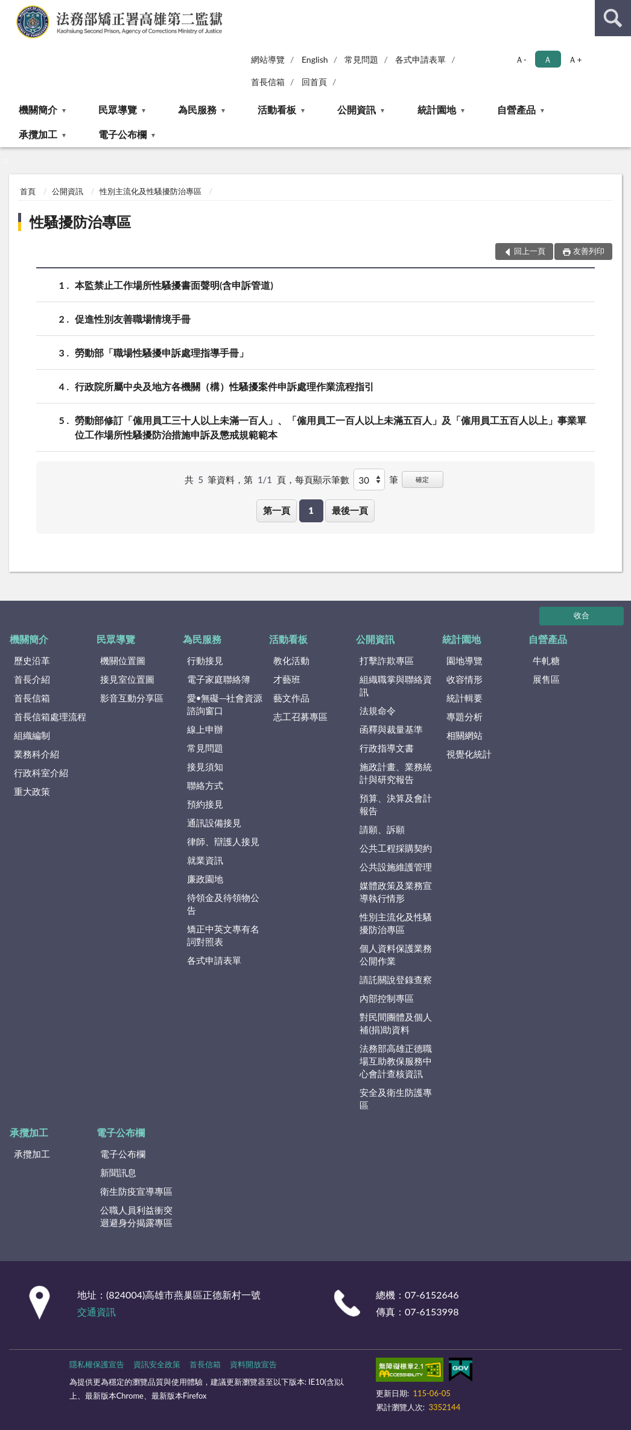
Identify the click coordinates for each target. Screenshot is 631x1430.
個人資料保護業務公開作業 (396, 954)
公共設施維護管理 (396, 866)
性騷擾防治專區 (80, 221)
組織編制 (32, 735)
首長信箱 (268, 82)
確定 (422, 479)
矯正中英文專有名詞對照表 (223, 935)
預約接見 (205, 804)
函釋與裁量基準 (391, 729)
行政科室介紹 (41, 772)
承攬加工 (38, 134)
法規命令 (378, 710)
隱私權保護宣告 (96, 1364)
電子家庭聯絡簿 (218, 679)
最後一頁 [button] (350, 510)
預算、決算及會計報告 (396, 804)
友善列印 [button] (588, 251)
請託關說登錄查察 (396, 979)
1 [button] (311, 510)
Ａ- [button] (521, 59)
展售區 (546, 679)
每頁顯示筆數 (322, 479)
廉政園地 (205, 878)
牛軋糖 (546, 660)
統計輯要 (464, 697)
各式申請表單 (420, 59)
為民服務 (197, 109)
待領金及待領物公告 (223, 904)
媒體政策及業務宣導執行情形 (396, 891)
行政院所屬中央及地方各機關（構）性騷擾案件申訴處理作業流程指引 (224, 386)
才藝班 (286, 679)
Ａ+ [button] (575, 59)
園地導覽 (464, 660)
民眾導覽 (117, 109)
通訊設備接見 (214, 822)
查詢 (613, 18)
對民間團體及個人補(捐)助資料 (396, 1023)
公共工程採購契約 (396, 848)
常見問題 (361, 59)
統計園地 (436, 109)
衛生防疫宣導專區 (136, 1191)
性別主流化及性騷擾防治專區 (150, 191)
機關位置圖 (122, 660)
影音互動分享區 (131, 697)
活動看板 (277, 109)
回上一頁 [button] (529, 251)
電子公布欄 (122, 134)
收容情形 (464, 679)
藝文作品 (291, 697)
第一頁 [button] (276, 510)
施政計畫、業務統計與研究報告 (396, 773)
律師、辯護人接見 (223, 841)
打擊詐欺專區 (387, 660)
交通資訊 (96, 1311)
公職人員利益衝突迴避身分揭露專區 (136, 1216)
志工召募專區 (300, 716)
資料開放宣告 (253, 1364)
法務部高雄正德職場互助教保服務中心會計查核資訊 (396, 1061)
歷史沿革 (32, 660)
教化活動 (291, 660)
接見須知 (205, 766)
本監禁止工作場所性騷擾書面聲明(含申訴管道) (174, 285)
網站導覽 (268, 59)
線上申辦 (205, 729)
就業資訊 (205, 860)
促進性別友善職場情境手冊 (133, 319)
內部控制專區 (387, 998)
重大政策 (32, 791)
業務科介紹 (36, 753)
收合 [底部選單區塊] (581, 615)
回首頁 (314, 82)
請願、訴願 (382, 829)
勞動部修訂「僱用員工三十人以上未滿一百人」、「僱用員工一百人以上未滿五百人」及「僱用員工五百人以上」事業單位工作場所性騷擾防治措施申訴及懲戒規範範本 (330, 426)
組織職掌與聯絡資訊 (396, 685)
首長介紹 (32, 679)
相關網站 (464, 735)
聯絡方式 (205, 785)
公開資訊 (356, 109)
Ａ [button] (548, 59)
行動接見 (205, 660)
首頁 (28, 191)
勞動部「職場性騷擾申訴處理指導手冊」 (162, 352)
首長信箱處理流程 (50, 716)
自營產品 (516, 109)
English (315, 59)
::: (10, 9)
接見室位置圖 (127, 679)
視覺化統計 (469, 753)
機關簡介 (38, 109)
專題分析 (464, 716)
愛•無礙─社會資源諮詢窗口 (224, 704)
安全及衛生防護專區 (396, 1098)
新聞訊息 (118, 1172)
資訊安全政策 (156, 1364)
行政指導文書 (387, 747)
